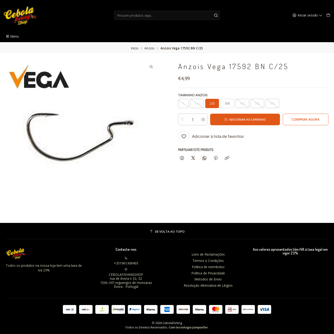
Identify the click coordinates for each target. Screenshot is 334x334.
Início (134, 47)
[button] (12, 36)
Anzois (149, 47)
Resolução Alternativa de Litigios (208, 284)
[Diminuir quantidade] (182, 118)
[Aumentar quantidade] (210, 118)
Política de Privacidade (208, 272)
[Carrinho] (328, 15)
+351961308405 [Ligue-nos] (126, 259)
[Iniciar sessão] (308, 15)
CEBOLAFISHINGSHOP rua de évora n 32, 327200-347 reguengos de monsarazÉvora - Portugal (126, 277)
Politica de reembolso (208, 265)
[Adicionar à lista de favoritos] (211, 135)
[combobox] (167, 15)
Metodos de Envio (208, 278)
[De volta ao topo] (167, 230)
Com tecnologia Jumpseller (188, 326)
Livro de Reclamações (208, 253)
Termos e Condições (208, 259)
